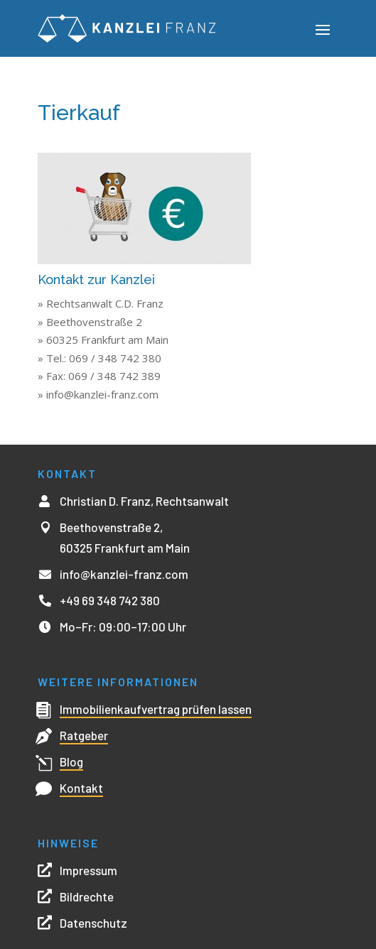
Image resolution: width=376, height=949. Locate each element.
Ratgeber (84, 735)
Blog (71, 761)
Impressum (88, 870)
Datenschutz (93, 923)
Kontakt (81, 788)
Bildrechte (87, 896)
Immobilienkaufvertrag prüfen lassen (156, 709)
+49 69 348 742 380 (110, 600)
